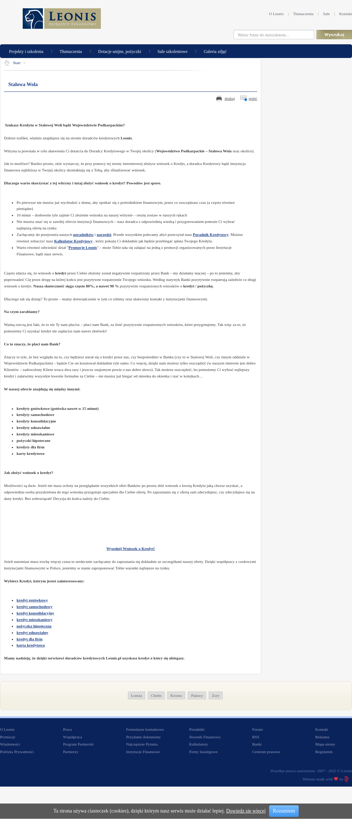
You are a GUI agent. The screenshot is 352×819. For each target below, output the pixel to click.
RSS (255, 737)
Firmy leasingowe (203, 751)
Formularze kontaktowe (145, 729)
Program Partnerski (78, 744)
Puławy (197, 695)
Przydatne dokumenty (143, 737)
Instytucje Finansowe (143, 751)
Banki (257, 744)
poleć (253, 98)
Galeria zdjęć (215, 51)
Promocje (7, 737)
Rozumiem (284, 811)
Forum (257, 729)
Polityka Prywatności (17, 751)
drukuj (229, 98)
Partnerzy (70, 751)
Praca (67, 729)
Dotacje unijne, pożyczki (119, 51)
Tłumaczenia (303, 14)
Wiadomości (10, 744)
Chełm (156, 695)
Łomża (136, 695)
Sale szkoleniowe (172, 51)
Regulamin (324, 751)
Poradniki (197, 729)
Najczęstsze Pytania (142, 744)
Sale (326, 14)
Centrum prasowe (266, 751)
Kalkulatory (198, 744)
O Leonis (276, 14)
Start (17, 63)
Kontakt (345, 14)
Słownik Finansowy (205, 737)
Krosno (176, 695)
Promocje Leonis (82, 247)
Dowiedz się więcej (246, 811)
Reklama (322, 737)
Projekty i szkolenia (26, 51)
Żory (215, 695)
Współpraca (72, 737)
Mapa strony (325, 744)
